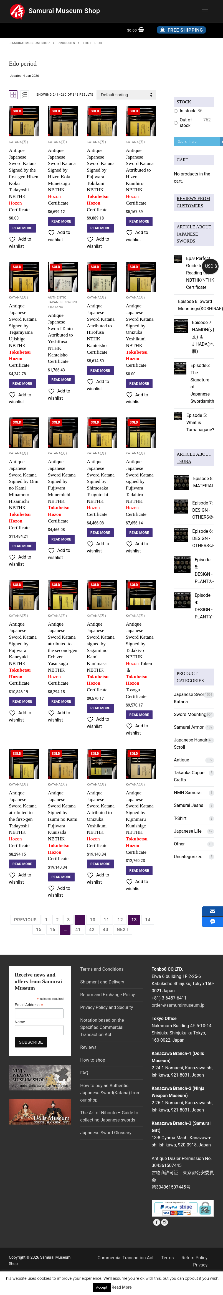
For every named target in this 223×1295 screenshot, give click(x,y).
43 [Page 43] (105, 929)
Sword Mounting (190, 714)
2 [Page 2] (57, 919)
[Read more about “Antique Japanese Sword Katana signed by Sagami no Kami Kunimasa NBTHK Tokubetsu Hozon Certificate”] (100, 708)
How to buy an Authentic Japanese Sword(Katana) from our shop (110, 1093)
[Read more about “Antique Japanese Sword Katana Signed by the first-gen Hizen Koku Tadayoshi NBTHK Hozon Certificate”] (22, 228)
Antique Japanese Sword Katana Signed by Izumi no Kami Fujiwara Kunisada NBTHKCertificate (63, 825)
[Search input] (198, 141)
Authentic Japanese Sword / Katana (62, 302)
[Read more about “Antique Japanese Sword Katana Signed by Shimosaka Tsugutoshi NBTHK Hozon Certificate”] (100, 532)
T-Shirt (180, 818)
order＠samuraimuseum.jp (178, 1005)
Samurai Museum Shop (64, 11)
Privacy (200, 1265)
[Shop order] (126, 95)
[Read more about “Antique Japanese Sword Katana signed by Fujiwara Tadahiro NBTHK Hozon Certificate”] (139, 532)
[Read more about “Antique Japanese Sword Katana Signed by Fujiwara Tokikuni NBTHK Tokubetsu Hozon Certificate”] (100, 228)
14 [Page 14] (148, 919)
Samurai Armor (189, 727)
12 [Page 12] (120, 919)
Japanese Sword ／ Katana (193, 698)
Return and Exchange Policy (107, 994)
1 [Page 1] (46, 919)
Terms (167, 1257)
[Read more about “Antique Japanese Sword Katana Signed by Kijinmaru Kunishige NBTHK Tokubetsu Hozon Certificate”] (139, 870)
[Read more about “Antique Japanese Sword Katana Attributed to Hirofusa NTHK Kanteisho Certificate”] (100, 370)
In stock (187, 110)
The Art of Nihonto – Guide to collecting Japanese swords (109, 1116)
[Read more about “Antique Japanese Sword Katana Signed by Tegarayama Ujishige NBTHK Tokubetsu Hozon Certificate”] (22, 383)
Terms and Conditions (101, 969)
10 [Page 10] (92, 919)
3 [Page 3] (68, 919)
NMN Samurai (188, 792)
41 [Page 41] (78, 929)
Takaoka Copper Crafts (190, 776)
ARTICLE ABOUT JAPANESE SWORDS (194, 234)
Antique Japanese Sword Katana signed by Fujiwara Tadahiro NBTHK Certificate (140, 488)
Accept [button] (101, 1287)
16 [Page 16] (52, 929)
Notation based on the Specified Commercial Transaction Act (102, 1027)
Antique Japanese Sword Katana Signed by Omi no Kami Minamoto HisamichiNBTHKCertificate (24, 494)
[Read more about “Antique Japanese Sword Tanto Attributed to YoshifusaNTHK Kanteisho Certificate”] (61, 379)
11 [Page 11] (106, 919)
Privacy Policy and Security (106, 1007)
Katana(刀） (19, 142)
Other (179, 844)
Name (20, 1022)
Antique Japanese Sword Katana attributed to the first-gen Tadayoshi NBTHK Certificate (23, 819)
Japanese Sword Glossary (105, 1132)
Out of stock (186, 122)
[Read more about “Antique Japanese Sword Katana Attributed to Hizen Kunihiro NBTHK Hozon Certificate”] (139, 221)
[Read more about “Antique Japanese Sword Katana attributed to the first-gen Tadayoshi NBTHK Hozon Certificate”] (22, 864)
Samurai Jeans (188, 805)
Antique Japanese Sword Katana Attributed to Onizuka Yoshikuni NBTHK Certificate (101, 819)
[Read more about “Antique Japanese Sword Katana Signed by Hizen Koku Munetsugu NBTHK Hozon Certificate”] (61, 221)
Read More (122, 1287)
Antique (181, 760)
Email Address (29, 1005)
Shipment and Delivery (102, 982)
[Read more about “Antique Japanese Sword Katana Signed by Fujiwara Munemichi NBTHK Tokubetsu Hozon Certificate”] (61, 539)
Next (123, 929)
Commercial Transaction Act (126, 1257)
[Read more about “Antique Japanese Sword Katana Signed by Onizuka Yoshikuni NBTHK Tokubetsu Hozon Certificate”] (139, 383)
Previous (25, 919)
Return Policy (194, 1257)
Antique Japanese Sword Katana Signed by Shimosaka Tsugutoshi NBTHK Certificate (101, 488)
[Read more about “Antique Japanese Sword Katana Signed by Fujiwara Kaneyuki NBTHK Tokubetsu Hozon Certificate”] (22, 701)
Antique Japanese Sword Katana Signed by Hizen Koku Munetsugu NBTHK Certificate (62, 176)
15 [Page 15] (39, 929)
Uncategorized (188, 856)
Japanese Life (188, 831)
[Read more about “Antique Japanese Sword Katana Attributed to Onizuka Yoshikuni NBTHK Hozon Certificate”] (100, 864)
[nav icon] (205, 11)
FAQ (84, 1072)
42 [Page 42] (92, 929)
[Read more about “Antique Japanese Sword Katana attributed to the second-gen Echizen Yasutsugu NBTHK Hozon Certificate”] (61, 701)
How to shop (92, 1060)
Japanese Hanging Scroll (192, 743)
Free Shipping (181, 30)
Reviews (88, 1047)
